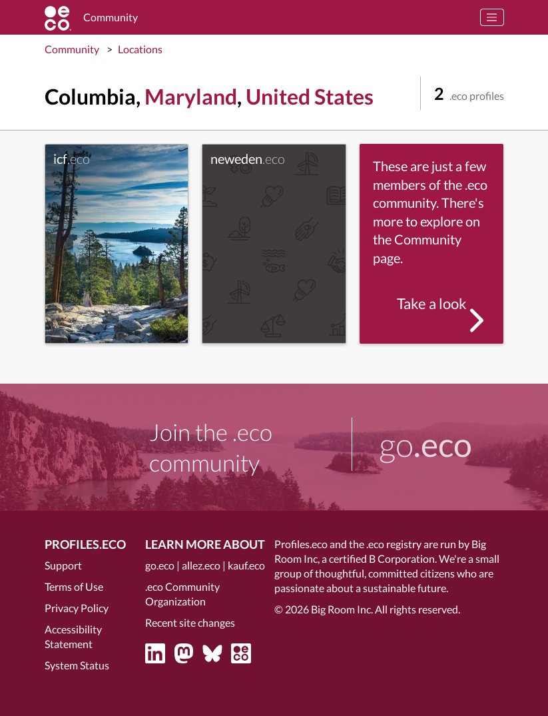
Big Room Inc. (342, 609)
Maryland (190, 96)
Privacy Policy (77, 607)
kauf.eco (246, 565)
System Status (77, 665)
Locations (140, 49)
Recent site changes (190, 622)
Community (72, 49)
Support (63, 565)
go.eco (159, 565)
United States (310, 96)
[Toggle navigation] (492, 17)
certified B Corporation (382, 558)
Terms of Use (74, 586)
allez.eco (201, 565)
